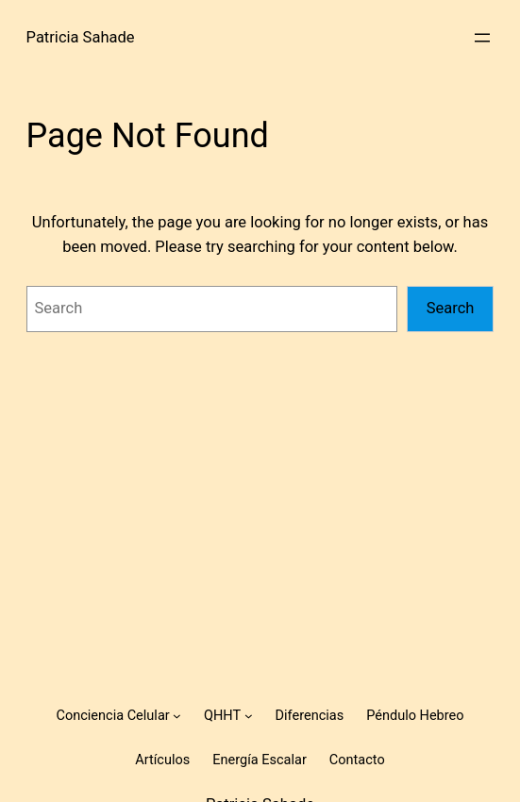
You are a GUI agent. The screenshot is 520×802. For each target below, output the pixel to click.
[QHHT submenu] (248, 715)
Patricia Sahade (80, 37)
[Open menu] (482, 37)
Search (451, 308)
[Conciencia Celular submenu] (177, 715)
